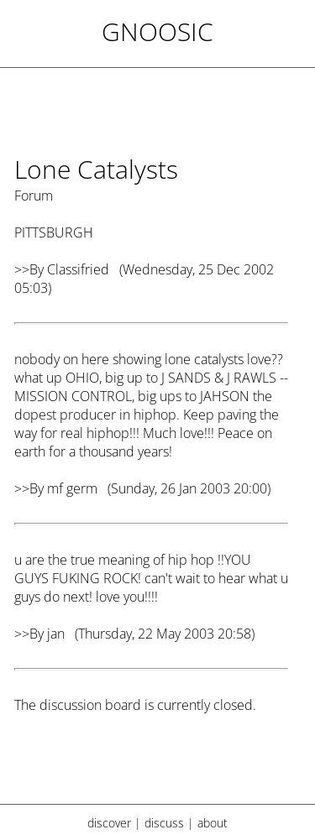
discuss (164, 823)
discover (109, 823)
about (212, 823)
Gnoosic (157, 31)
